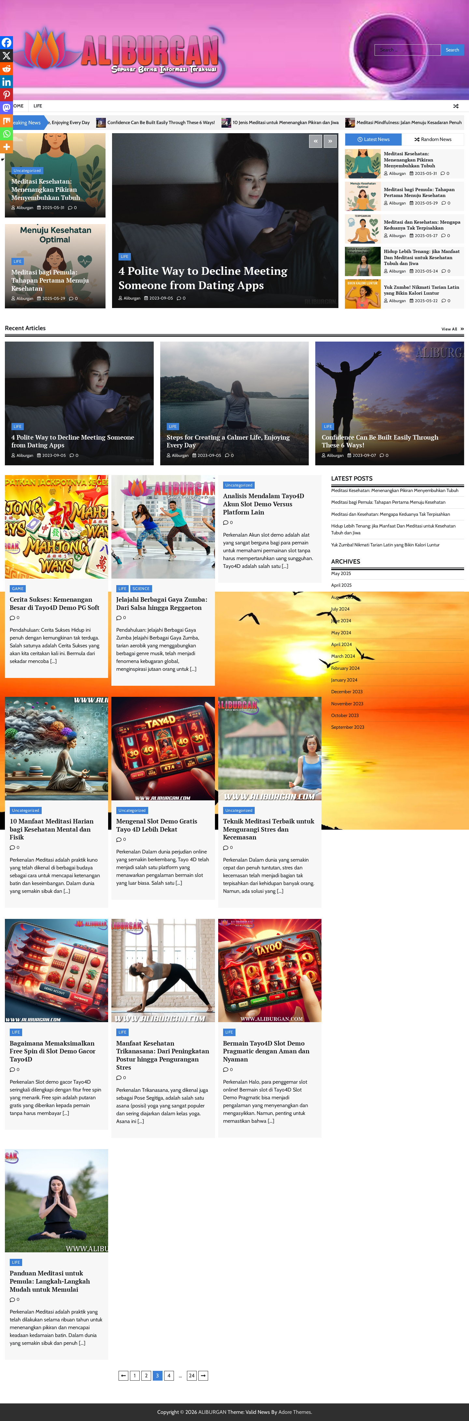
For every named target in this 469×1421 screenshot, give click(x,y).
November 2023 (347, 704)
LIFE (38, 106)
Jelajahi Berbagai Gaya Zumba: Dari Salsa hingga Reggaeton (161, 603)
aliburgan (22, 207)
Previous (123, 1376)
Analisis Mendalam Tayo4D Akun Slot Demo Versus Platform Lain (263, 504)
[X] (6, 55)
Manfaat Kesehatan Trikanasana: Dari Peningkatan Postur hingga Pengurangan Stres (162, 1055)
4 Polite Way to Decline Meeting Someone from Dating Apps (203, 277)
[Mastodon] (6, 107)
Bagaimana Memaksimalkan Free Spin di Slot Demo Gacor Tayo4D (52, 1051)
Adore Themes (294, 1412)
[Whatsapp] (6, 133)
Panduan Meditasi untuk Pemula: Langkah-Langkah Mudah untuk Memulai (50, 1281)
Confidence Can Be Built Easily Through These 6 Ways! (176, 122)
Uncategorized (27, 170)
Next (203, 1376)
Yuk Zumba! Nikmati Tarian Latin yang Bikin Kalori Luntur (421, 290)
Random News (433, 139)
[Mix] (6, 120)
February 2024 (345, 668)
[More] (6, 146)
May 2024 (341, 633)
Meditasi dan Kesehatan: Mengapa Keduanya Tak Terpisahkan (422, 225)
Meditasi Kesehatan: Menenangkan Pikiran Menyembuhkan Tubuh (45, 189)
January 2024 (344, 680)
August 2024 (343, 597)
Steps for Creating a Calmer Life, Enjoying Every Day (54, 122)
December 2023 (347, 692)
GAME (17, 588)
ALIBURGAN (212, 1412)
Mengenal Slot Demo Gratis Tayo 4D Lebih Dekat (156, 825)
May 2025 (341, 573)
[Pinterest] (6, 94)
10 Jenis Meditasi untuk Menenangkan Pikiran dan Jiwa (301, 122)
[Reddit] (6, 68)
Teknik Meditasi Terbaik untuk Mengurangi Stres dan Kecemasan (268, 829)
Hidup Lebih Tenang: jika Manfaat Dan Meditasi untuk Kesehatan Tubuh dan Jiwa (422, 257)
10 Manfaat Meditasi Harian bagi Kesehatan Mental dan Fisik (51, 829)
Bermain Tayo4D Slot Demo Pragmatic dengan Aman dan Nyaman (266, 1051)
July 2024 (340, 609)
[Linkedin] (6, 81)
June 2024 (341, 621)
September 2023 (347, 727)
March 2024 (343, 656)
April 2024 (341, 644)
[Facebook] (6, 42)
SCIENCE (141, 588)
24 (191, 1375)
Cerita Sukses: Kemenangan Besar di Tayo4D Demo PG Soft (55, 603)
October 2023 (345, 715)
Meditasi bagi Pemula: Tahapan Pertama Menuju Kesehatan (50, 280)
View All (449, 329)
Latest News (374, 139)
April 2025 (341, 585)
